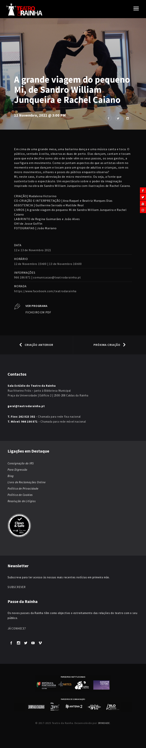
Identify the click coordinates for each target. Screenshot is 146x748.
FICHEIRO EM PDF (38, 312)
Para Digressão (17, 469)
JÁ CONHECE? (17, 628)
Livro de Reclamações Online (27, 482)
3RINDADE (104, 723)
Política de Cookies (20, 495)
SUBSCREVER (17, 587)
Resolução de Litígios (22, 501)
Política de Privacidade (23, 488)
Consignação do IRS (21, 463)
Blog (11, 476)
